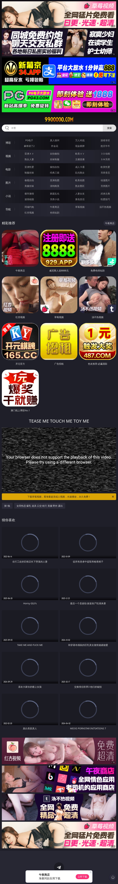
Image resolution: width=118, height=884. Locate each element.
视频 (8, 156)
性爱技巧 (105, 199)
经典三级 (54, 172)
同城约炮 (29, 206)
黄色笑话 (80, 199)
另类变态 (105, 172)
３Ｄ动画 (105, 153)
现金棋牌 (80, 146)
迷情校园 (29, 199)
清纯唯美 (54, 185)
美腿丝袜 (29, 185)
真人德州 (54, 140)
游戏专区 (105, 140)
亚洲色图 (54, 180)
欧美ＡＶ (80, 153)
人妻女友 (80, 193)
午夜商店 (54, 206)
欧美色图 (80, 180)
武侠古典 (105, 193)
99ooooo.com (59, 119)
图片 (8, 182)
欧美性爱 (105, 167)
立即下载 (82, 876)
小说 (8, 196)
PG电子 (29, 140)
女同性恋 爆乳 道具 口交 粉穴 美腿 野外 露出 (40, 505)
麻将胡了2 (29, 146)
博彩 (8, 143)
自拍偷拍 (54, 153)
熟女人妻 (29, 159)
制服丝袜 (29, 172)
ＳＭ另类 (105, 159)
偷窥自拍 (29, 180)
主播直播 (80, 159)
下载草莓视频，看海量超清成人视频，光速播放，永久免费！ (70, 497)
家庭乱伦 (54, 193)
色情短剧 (54, 212)
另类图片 (105, 185)
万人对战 (80, 140)
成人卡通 (80, 167)
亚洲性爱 (29, 167)
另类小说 (54, 199)
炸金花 (54, 146)
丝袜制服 (54, 159)
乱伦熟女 (80, 172)
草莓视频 (80, 206)
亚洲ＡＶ (29, 153)
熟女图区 (80, 185)
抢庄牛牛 (105, 146)
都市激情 (29, 193)
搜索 (109, 128)
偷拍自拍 (54, 167)
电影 (8, 169)
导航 (8, 209)
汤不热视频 (105, 206)
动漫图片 (105, 180)
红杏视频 (29, 212)
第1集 (7, 505)
